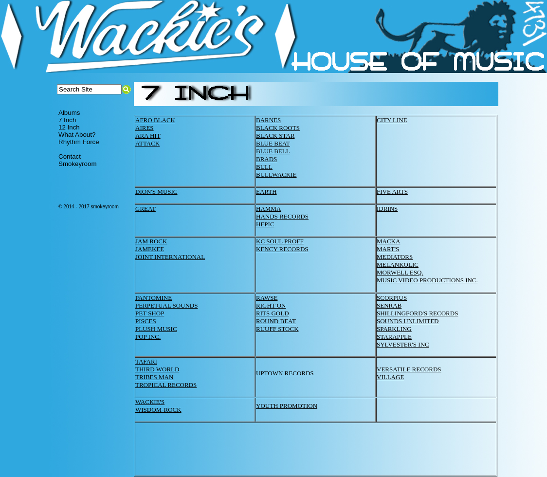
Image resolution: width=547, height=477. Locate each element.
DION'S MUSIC (156, 191)
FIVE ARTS (392, 191)
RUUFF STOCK (277, 328)
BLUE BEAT (273, 143)
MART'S (388, 249)
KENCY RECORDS (282, 249)
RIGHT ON (271, 305)
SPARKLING (394, 328)
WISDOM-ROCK (158, 409)
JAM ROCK (151, 241)
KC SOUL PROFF (280, 241)
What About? (76, 134)
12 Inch (69, 127)
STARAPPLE (394, 336)
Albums (69, 112)
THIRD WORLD (157, 369)
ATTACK (147, 143)
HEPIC (265, 224)
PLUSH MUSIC (156, 328)
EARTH (266, 191)
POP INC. (148, 336)
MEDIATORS (395, 256)
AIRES (144, 127)
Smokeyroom (77, 163)
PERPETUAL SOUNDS (166, 305)
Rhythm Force (78, 142)
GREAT (145, 208)
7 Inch (67, 120)
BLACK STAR (275, 135)
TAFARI (146, 361)
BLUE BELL (273, 151)
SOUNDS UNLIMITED (407, 321)
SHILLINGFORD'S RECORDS (417, 313)
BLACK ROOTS (278, 127)
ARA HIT (148, 135)
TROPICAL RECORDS (166, 384)
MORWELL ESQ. (400, 272)
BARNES (268, 120)
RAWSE (266, 297)
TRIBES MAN (154, 377)
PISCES (145, 321)
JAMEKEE (149, 249)
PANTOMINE (153, 297)
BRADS (266, 159)
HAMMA (268, 208)
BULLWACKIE (276, 174)
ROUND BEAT (276, 321)
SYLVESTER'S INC (403, 344)
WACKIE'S (149, 401)
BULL (264, 166)
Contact (69, 156)
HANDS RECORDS (282, 216)
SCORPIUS (392, 297)
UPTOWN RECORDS (285, 373)
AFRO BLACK (155, 120)
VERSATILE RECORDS (409, 369)
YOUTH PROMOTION (286, 405)
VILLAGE (390, 377)
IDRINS (387, 208)
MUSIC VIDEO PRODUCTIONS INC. (427, 280)
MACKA (388, 241)
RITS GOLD (272, 313)
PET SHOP (149, 313)
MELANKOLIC (398, 264)
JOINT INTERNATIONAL (170, 256)
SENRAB (389, 305)
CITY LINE (392, 120)
